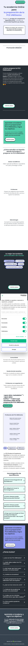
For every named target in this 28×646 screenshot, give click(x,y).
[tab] (9, 261)
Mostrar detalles (20, 336)
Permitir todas (14, 340)
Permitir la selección (14, 345)
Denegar (14, 349)
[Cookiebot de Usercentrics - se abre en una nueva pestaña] (20, 295)
